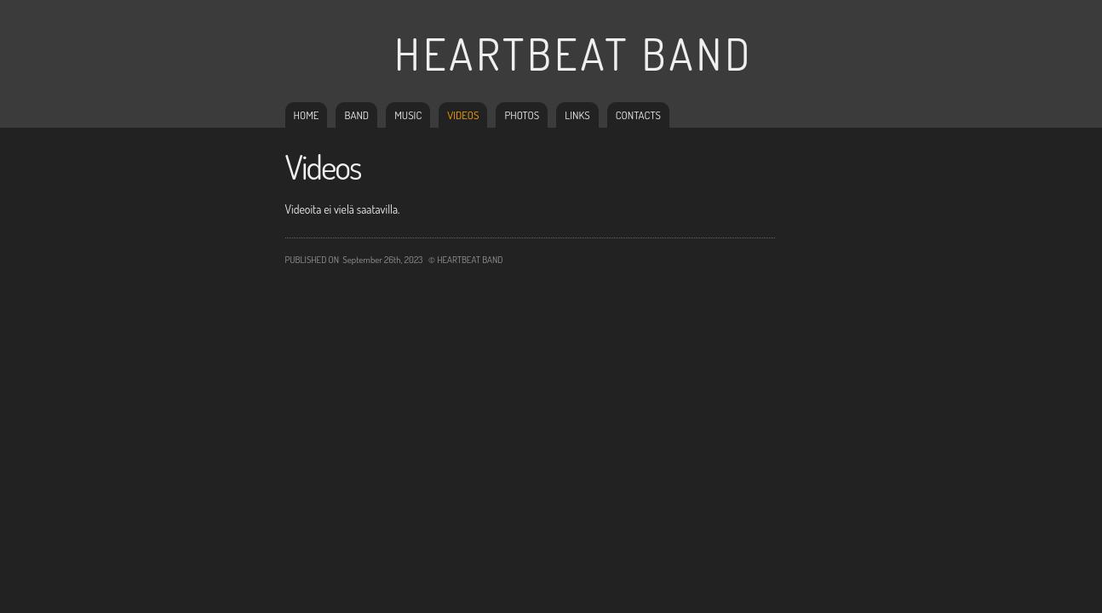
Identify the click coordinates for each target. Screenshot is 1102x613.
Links (577, 115)
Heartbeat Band (573, 53)
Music (408, 115)
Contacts (638, 115)
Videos (463, 115)
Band (356, 115)
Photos (521, 115)
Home (306, 115)
